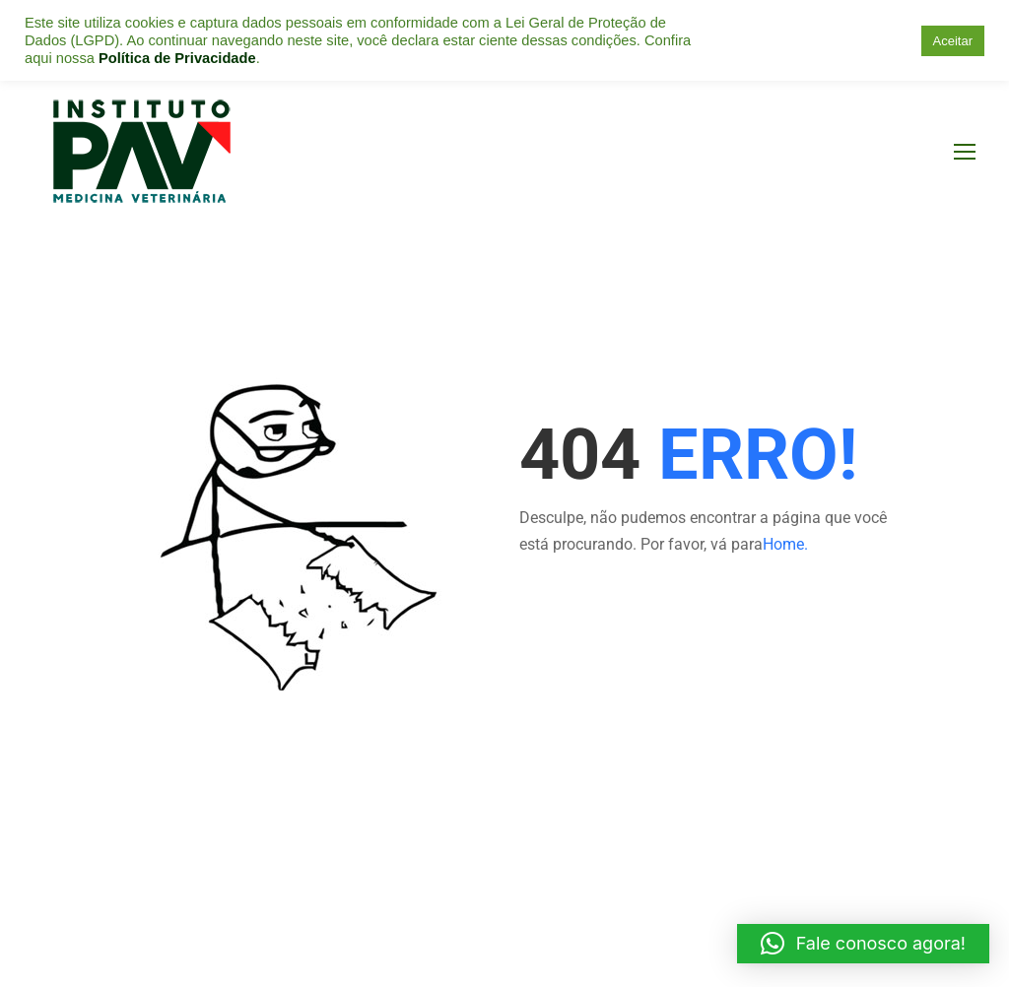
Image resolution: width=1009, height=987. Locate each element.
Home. (785, 544)
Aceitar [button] (953, 40)
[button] (863, 943)
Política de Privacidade (177, 58)
